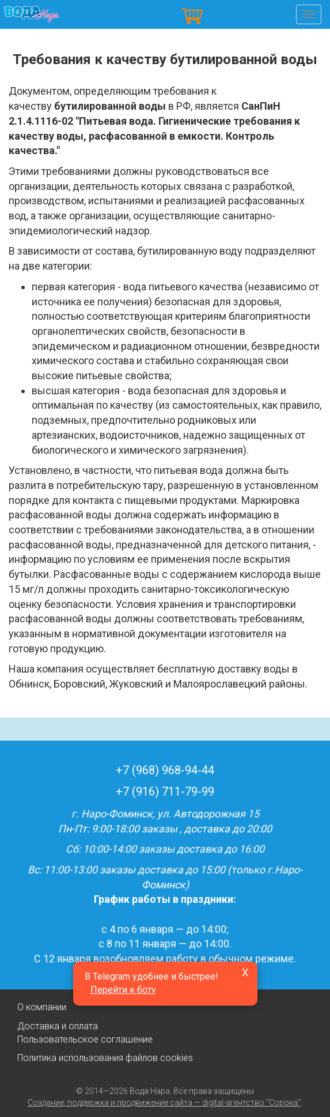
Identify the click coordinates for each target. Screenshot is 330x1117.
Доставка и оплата (57, 1026)
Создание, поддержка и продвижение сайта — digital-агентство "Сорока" (164, 1102)
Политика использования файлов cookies (105, 1057)
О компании (41, 1007)
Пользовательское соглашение (85, 1039)
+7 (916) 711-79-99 (165, 791)
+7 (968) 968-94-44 (165, 770)
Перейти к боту (123, 989)
